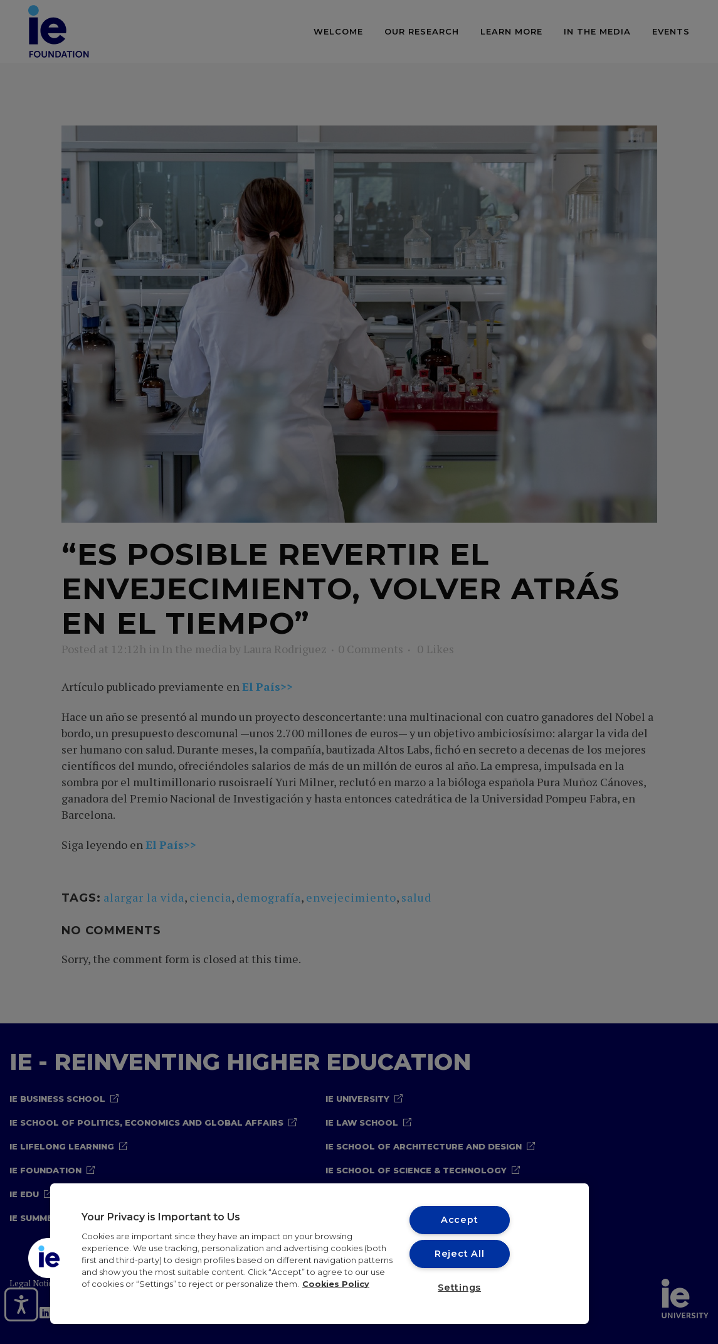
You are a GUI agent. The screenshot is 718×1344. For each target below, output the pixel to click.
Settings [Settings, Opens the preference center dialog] (459, 1287)
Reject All (459, 1253)
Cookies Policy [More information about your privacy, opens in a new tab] (335, 1284)
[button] (48, 1258)
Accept (459, 1219)
